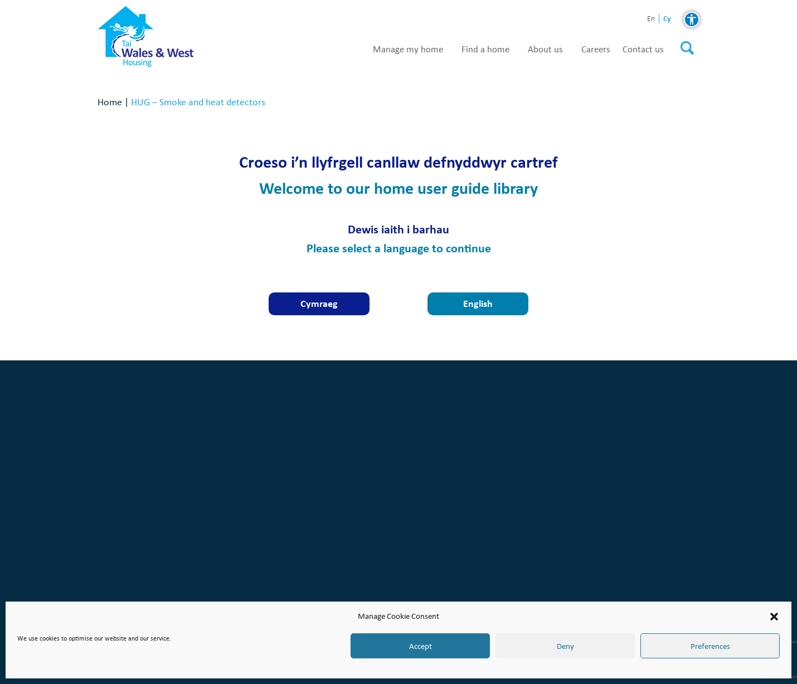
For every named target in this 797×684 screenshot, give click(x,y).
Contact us (643, 50)
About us (545, 50)
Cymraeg (319, 303)
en (651, 19)
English (478, 303)
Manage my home (408, 50)
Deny (565, 646)
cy (667, 18)
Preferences (710, 646)
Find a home (485, 50)
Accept (420, 646)
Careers (595, 50)
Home (110, 101)
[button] (774, 616)
